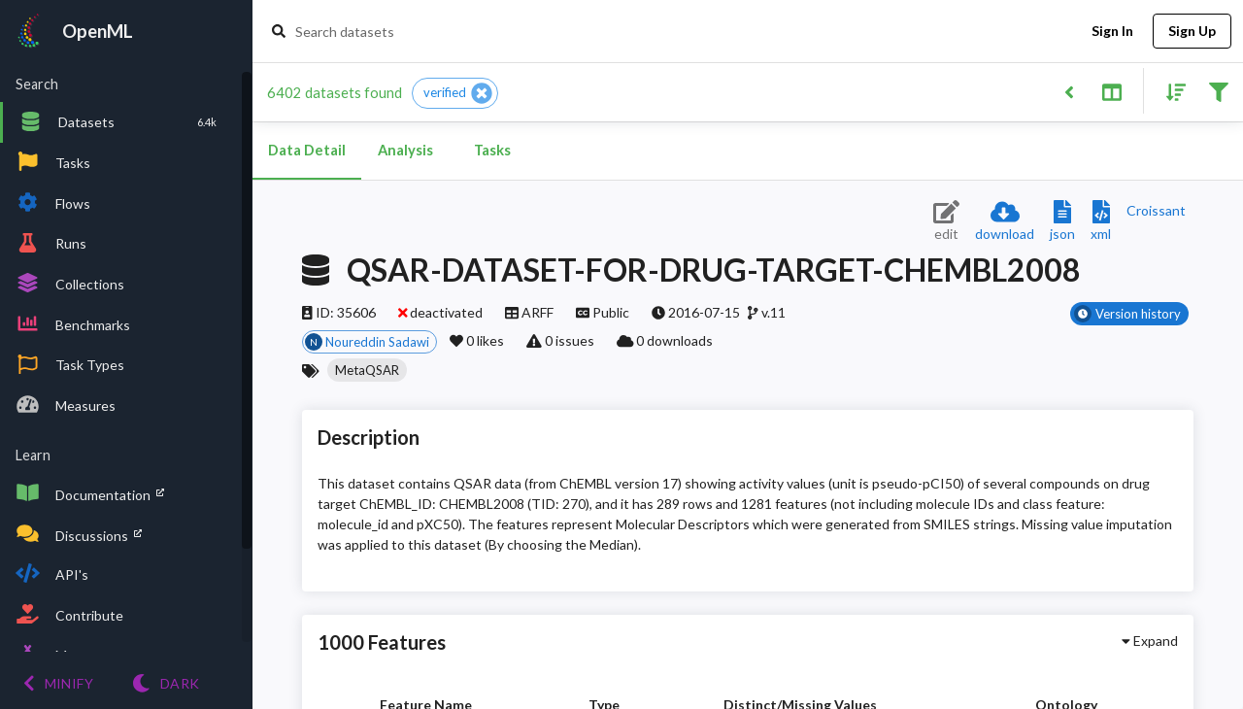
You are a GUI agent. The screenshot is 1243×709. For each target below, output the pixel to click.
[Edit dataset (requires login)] (946, 222)
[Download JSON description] (1062, 222)
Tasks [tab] (492, 150)
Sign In (1112, 32)
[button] (455, 93)
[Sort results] (1170, 91)
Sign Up (1192, 32)
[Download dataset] (1004, 222)
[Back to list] (1069, 91)
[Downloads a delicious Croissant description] (1156, 210)
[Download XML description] (1101, 222)
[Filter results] (1218, 91)
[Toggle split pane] (1111, 91)
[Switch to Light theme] (165, 683)
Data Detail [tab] (306, 150)
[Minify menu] (58, 683)
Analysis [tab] (405, 150)
